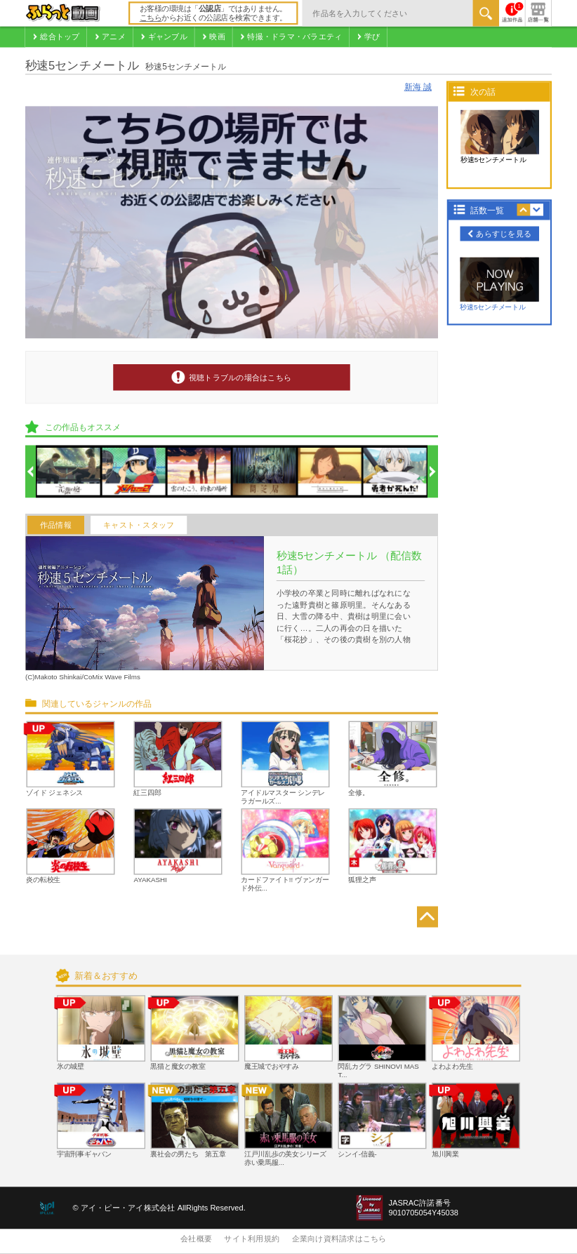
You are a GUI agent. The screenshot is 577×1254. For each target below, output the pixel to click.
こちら (151, 18)
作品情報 (56, 525)
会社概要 (196, 1239)
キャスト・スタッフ (138, 525)
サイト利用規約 (251, 1239)
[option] (69, 472)
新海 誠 (418, 87)
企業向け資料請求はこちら (339, 1239)
